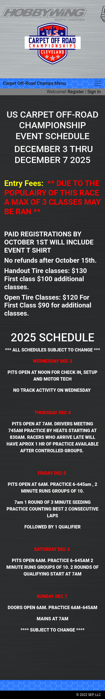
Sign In (94, 91)
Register (75, 91)
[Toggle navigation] (97, 83)
